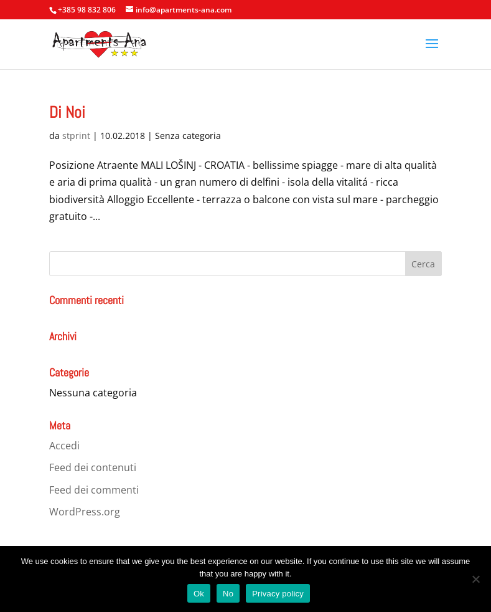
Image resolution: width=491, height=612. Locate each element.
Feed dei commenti (94, 490)
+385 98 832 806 (87, 9)
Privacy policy (278, 593)
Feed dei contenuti (92, 467)
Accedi (64, 445)
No (228, 593)
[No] (475, 579)
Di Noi (67, 112)
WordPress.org (84, 512)
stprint (76, 135)
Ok (199, 593)
